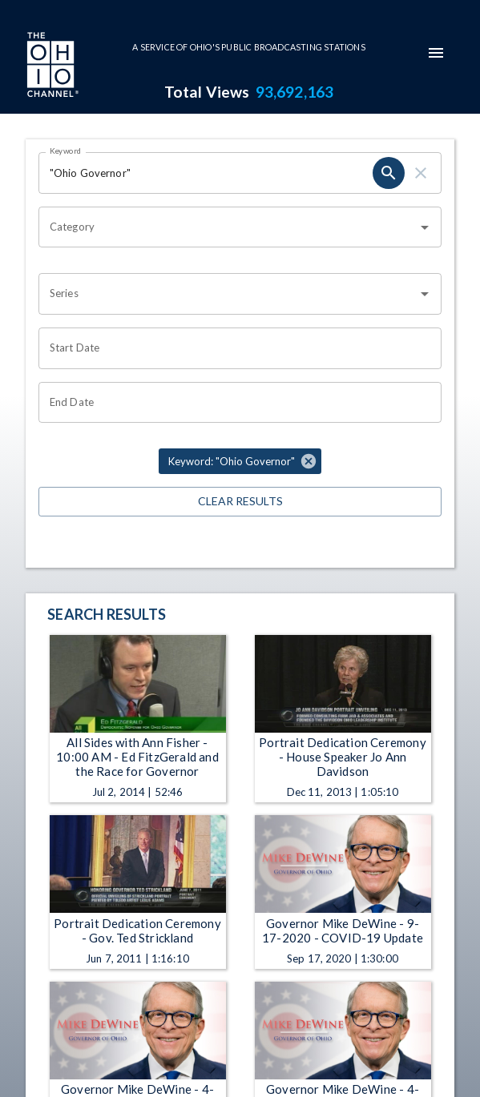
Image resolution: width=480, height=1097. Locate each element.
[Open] (424, 227)
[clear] (421, 173)
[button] (240, 461)
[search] (389, 173)
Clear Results (240, 502)
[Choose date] (234, 348)
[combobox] (228, 227)
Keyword (66, 150)
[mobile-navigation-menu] (436, 53)
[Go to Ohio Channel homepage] (51, 66)
